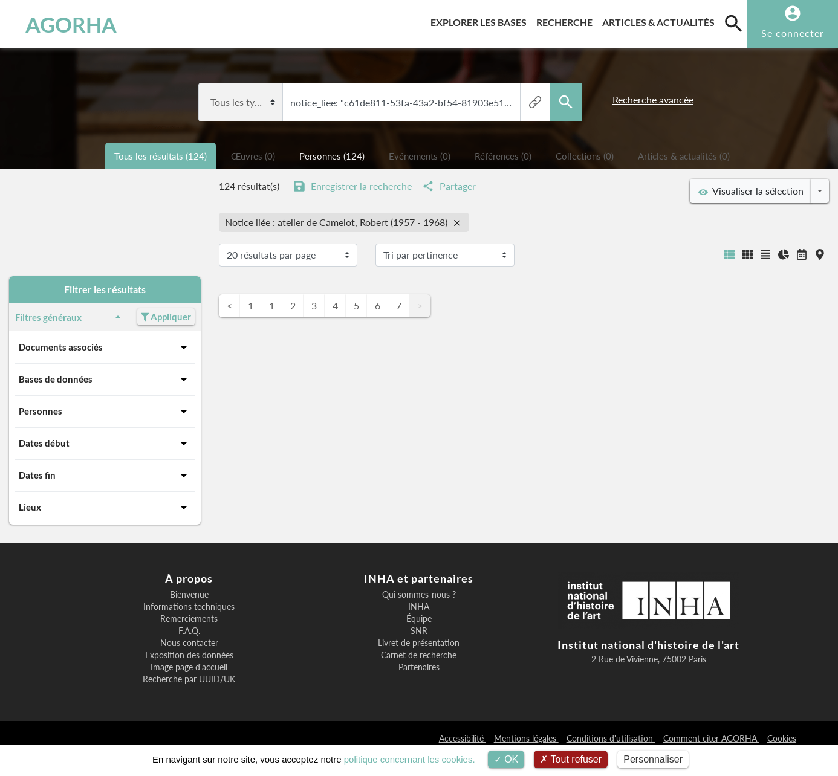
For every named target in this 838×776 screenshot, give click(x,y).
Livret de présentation (419, 643)
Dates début (105, 443)
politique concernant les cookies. (409, 759)
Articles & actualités (660, 20)
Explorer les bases (480, 20)
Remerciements (189, 619)
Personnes (105, 411)
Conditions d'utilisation (611, 738)
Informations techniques (189, 607)
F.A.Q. (189, 631)
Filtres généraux (70, 317)
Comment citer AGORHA (711, 738)
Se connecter (792, 33)
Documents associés (105, 347)
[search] (733, 22)
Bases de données (105, 379)
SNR (419, 631)
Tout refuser (571, 759)
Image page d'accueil (189, 667)
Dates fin (105, 475)
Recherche (566, 20)
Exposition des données (189, 655)
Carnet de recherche (418, 655)
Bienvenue (189, 595)
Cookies (781, 738)
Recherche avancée (652, 99)
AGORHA (71, 24)
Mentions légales (526, 738)
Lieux (105, 507)
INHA (418, 607)
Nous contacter (189, 643)
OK (506, 759)
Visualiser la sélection (751, 191)
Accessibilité (462, 738)
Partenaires (419, 667)
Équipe (419, 619)
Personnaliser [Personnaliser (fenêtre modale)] (653, 759)
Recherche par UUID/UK (189, 679)
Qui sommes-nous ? (419, 595)
